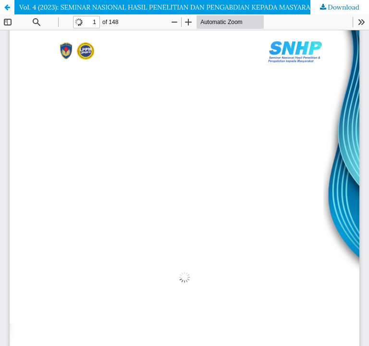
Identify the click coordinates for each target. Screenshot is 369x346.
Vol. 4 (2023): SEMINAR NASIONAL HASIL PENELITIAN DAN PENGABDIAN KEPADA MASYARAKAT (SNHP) (183, 7)
